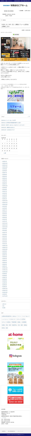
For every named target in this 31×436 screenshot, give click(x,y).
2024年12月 (4, 185)
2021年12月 (4, 223)
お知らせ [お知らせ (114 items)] (14, 316)
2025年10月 (4, 167)
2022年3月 (4, 217)
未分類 (10, 32)
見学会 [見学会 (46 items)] (3, 328)
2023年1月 (4, 198)
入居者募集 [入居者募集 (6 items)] (24, 322)
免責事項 (4, 431)
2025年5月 (4, 176)
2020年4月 (4, 260)
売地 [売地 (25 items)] (7, 325)
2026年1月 (4, 161)
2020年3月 (4, 262)
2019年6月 (4, 279)
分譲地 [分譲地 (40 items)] (3, 325)
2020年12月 (4, 245)
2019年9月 (4, 273)
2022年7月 (4, 210)
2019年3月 (4, 284)
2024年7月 (4, 191)
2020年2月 (4, 264)
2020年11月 (4, 247)
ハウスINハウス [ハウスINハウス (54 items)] (12, 319)
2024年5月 (4, 193)
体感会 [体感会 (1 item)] (19, 322)
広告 (3, 305)
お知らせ (7, 32)
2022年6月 (4, 212)
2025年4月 (4, 178)
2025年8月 (4, 170)
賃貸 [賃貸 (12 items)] (7, 328)
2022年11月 (4, 202)
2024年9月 (4, 187)
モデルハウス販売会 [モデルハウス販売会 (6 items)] (6, 322)
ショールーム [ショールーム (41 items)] (5, 319)
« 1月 (5, 153)
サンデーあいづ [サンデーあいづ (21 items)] (25, 316)
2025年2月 (4, 182)
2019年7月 (4, 277)
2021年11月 (4, 225)
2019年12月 (4, 268)
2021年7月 (4, 232)
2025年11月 (4, 165)
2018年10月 (4, 292)
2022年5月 (4, 213)
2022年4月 (4, 215)
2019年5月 (4, 281)
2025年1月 (4, 183)
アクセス (4, 417)
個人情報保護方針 (11, 431)
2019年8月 (4, 275)
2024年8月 (4, 189)
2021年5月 (4, 236)
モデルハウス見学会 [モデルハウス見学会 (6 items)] (21, 319)
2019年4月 (4, 283)
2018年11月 (4, 290)
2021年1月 (4, 243)
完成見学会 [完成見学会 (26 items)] (14, 325)
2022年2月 (4, 219)
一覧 (29, 116)
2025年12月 (4, 163)
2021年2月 (4, 241)
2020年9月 (4, 251)
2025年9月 (4, 168)
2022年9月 (4, 206)
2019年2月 (4, 286)
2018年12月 (4, 288)
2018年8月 (4, 294)
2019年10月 (4, 271)
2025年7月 (4, 172)
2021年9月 (4, 228)
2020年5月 (4, 258)
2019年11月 (4, 269)
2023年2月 (4, 197)
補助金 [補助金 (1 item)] (25, 325)
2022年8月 (4, 208)
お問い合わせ (27, 10)
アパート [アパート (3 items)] (19, 316)
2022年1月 (4, 221)
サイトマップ (20, 431)
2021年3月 (4, 239)
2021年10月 (4, 226)
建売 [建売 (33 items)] (22, 325)
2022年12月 (4, 200)
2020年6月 (4, 256)
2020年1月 (4, 266)
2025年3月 (4, 180)
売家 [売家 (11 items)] (10, 325)
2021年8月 (4, 230)
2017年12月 (4, 296)
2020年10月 (4, 249)
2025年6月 (4, 174)
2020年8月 (4, 253)
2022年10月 (4, 204)
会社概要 (21, 10)
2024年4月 (4, 195)
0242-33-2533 (8, 11)
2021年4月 (4, 238)
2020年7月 (4, 254)
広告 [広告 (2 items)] (19, 325)
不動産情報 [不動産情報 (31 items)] (14, 322)
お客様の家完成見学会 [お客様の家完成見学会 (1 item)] (6, 316)
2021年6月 (4, 234)
